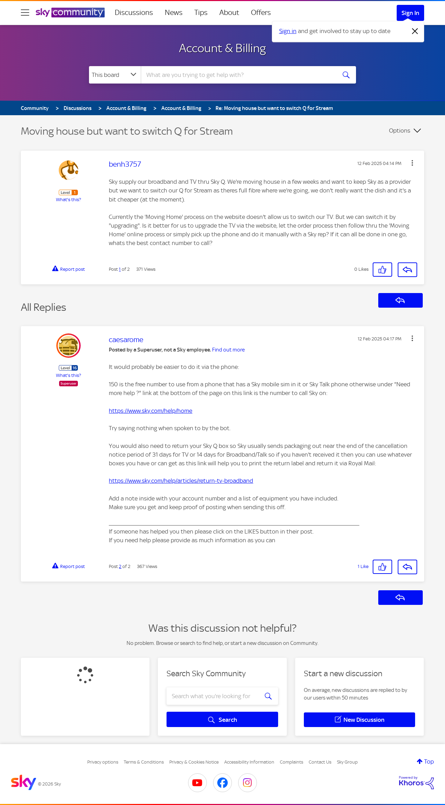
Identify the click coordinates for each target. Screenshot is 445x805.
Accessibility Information (249, 762)
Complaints (291, 762)
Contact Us (320, 762)
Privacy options (102, 762)
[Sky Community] (70, 12)
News (174, 12)
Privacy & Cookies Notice (194, 762)
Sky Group (347, 762)
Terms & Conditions (144, 762)
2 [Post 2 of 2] (120, 566)
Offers (261, 12)
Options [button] (399, 130)
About (229, 12)
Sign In (410, 12)
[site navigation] (25, 12)
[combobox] (237, 75)
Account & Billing (222, 48)
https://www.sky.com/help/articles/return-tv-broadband (181, 480)
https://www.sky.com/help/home (150, 410)
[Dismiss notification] (415, 31)
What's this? (68, 199)
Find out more (228, 350)
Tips (201, 12)
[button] (412, 163)
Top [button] (429, 761)
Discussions (134, 12)
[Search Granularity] (115, 75)
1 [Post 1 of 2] (120, 269)
